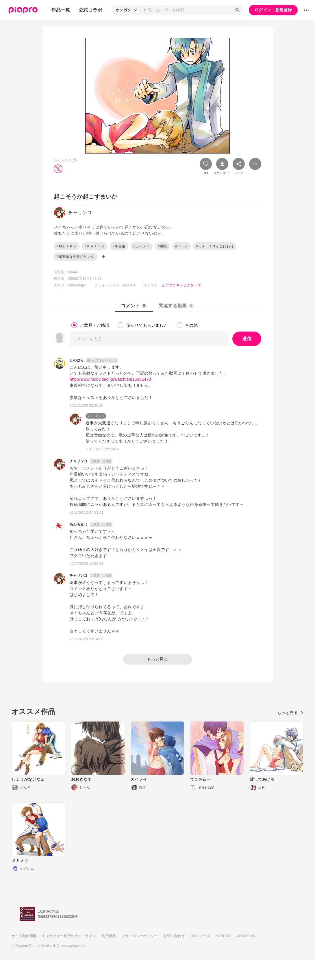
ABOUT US (245, 936)
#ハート (181, 246)
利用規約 (109, 936)
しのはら (77, 360)
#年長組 (119, 246)
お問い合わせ (174, 936)
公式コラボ (90, 10)
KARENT (223, 936)
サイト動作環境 (24, 936)
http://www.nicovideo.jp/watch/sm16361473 (110, 379)
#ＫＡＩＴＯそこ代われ (215, 246)
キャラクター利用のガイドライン (69, 936)
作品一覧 (60, 10)
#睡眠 (162, 246)
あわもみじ (79, 524)
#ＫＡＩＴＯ (95, 246)
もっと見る (157, 659)
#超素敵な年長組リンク (75, 257)
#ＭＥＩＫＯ (67, 246)
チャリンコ (96, 416)
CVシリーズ (200, 936)
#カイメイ (142, 246)
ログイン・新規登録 (273, 10)
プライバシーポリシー (140, 936)
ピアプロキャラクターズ (181, 285)
